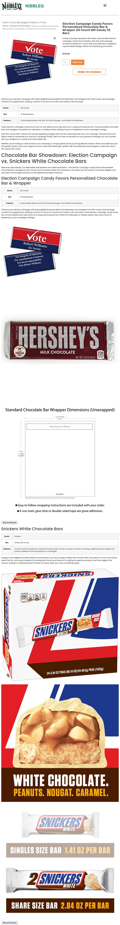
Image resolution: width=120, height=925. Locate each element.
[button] (105, 5)
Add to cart (78, 62)
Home (6, 22)
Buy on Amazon (9, 523)
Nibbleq (34, 6)
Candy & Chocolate (20, 25)
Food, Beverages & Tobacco (24, 22)
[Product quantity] (66, 62)
